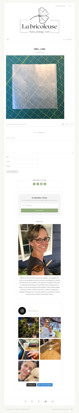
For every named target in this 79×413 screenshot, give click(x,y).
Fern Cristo (22, 124)
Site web (8, 166)
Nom (7, 157)
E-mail (8, 161)
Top (71, 409)
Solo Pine (17, 409)
